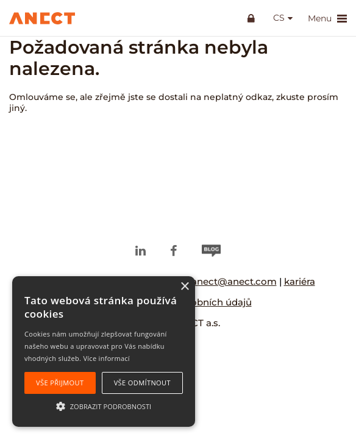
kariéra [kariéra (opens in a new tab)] (299, 281)
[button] (103, 405)
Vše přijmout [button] (60, 382)
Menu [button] (327, 19)
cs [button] (279, 18)
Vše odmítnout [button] (142, 382)
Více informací (106, 358)
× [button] (184, 286)
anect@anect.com (234, 281)
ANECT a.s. (195, 323)
